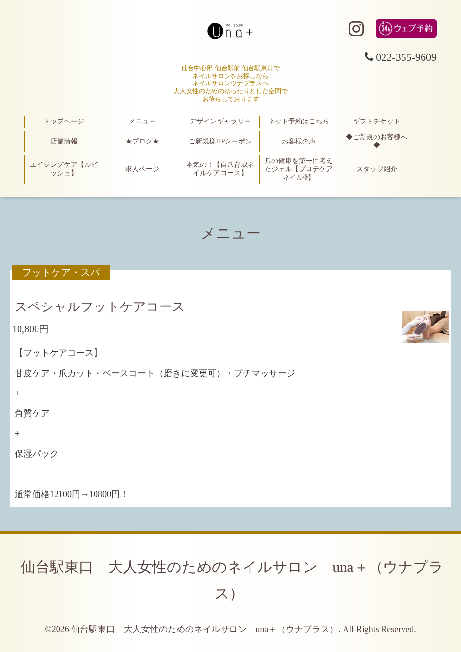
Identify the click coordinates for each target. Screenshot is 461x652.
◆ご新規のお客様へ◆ (376, 141)
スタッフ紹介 (376, 169)
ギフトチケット (377, 121)
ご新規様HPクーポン (220, 141)
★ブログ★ (142, 141)
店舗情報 (63, 141)
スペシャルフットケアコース (100, 307)
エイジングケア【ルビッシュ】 (64, 169)
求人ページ (142, 169)
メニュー (142, 121)
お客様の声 (299, 141)
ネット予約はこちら (298, 121)
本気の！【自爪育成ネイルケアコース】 (220, 169)
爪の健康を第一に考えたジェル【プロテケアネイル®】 (299, 169)
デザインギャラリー (220, 121)
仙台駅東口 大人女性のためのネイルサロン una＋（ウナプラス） (204, 629)
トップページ (63, 121)
